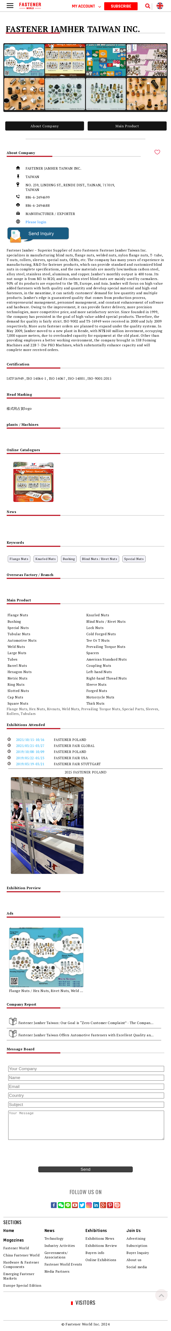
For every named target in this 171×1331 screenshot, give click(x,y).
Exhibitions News (100, 1238)
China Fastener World (21, 1255)
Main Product (127, 126)
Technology (54, 1238)
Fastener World (16, 1248)
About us (133, 1260)
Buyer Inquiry (137, 1252)
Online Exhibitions (101, 1260)
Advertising (135, 1238)
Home (8, 1231)
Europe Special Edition (22, 1285)
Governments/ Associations (56, 1254)
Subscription (136, 1245)
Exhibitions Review (101, 1245)
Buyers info (95, 1252)
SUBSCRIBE (121, 6)
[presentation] (40, 1153)
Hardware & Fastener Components (21, 1264)
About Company (45, 126)
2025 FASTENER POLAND (86, 772)
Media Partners (57, 1271)
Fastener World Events (63, 1264)
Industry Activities (60, 1245)
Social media (136, 1267)
